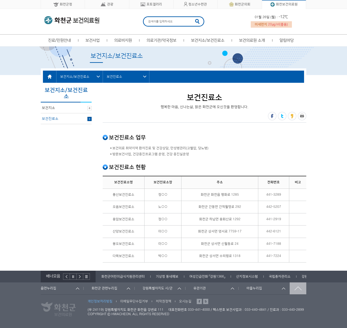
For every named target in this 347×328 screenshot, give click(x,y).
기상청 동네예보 (167, 276)
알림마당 (287, 40)
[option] (123, 276)
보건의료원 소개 (252, 40)
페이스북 (272, 116)
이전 (66, 276)
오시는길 (185, 301)
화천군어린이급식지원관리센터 (123, 276)
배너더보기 (86, 276)
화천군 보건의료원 (72, 20)
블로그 (205, 301)
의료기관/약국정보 (161, 40)
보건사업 (92, 40)
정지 (73, 276)
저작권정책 (163, 301)
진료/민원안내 (59, 40)
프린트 (302, 116)
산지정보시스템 (247, 276)
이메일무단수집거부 (134, 301)
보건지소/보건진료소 (207, 40)
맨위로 (298, 288)
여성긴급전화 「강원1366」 (207, 276)
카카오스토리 (292, 116)
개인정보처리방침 (100, 301)
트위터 (282, 116)
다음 (80, 276)
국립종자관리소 (280, 276)
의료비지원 (123, 40)
